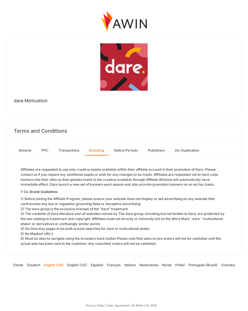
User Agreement (118, 305)
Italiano (130, 265)
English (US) (77, 265)
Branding (96, 150)
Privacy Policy (95, 305)
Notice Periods (126, 150)
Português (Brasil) (203, 265)
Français (114, 265)
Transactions (69, 150)
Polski (180, 265)
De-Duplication (187, 150)
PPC (44, 150)
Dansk (18, 265)
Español (97, 265)
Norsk (167, 265)
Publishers (156, 150)
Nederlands (149, 265)
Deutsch (33, 265)
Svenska (228, 265)
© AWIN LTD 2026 (144, 305)
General (25, 150)
